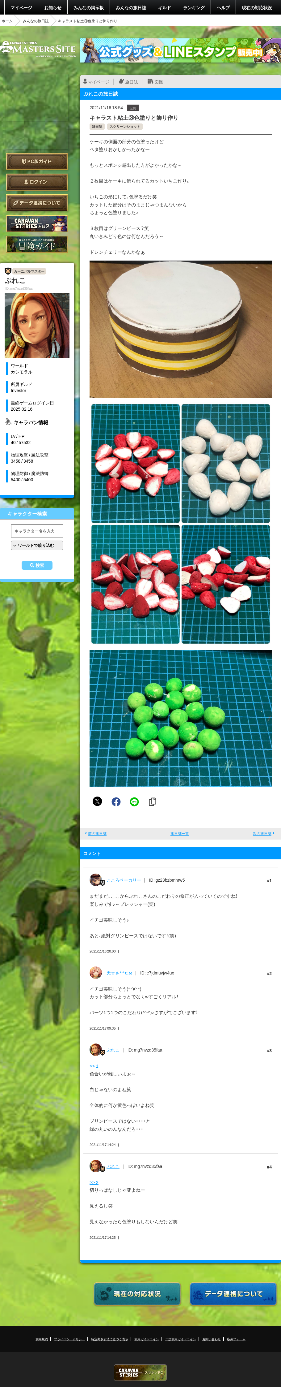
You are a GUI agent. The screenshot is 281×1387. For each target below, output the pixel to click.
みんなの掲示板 (88, 7)
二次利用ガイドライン (180, 1339)
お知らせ (52, 7)
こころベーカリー (124, 880)
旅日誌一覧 (179, 833)
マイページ (21, 7)
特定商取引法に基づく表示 (109, 1339)
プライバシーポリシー (69, 1339)
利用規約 (42, 1339)
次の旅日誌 (262, 833)
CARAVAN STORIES (140, 1372)
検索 (40, 565)
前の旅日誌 (97, 833)
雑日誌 (97, 126)
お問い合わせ (211, 1339)
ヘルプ (223, 7)
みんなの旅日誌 (131, 7)
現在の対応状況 (257, 7)
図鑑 (158, 82)
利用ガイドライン (146, 1339)
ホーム (7, 21)
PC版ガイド (37, 161)
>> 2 (94, 1182)
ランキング (194, 7)
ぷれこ (113, 1050)
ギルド (164, 7)
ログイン (37, 182)
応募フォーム (236, 1339)
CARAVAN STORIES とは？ (37, 223)
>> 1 (94, 1065)
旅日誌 (131, 82)
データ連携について (37, 202)
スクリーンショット (125, 126)
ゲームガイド (37, 244)
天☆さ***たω (119, 973)
